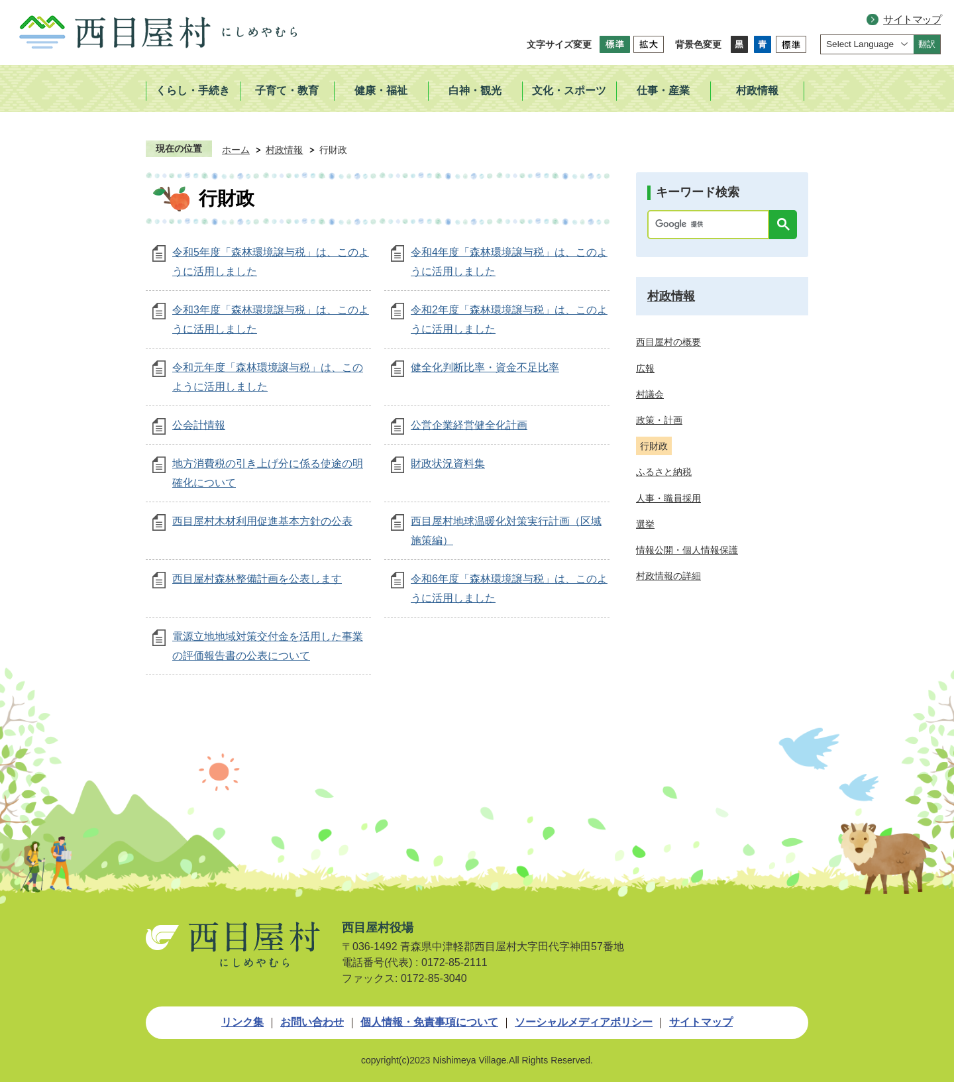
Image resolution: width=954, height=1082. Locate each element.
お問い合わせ (312, 1022)
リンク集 (242, 1022)
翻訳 (926, 44)
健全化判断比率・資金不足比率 (485, 367)
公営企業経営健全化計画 (469, 425)
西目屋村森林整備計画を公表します (257, 578)
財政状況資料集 (448, 463)
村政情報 (284, 149)
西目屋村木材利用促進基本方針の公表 (262, 521)
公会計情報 (198, 425)
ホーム (236, 149)
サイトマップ (912, 19)
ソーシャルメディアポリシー (584, 1022)
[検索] (711, 224)
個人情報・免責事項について (429, 1022)
